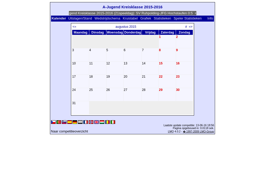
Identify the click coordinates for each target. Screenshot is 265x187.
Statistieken (162, 18)
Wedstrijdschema (107, 18)
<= (74, 27)
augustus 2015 (125, 27)
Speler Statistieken (188, 18)
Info (210, 18)
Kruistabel (130, 18)
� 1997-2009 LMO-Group (198, 131)
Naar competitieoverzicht (69, 131)
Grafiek (145, 18)
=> (190, 27)
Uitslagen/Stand (80, 18)
